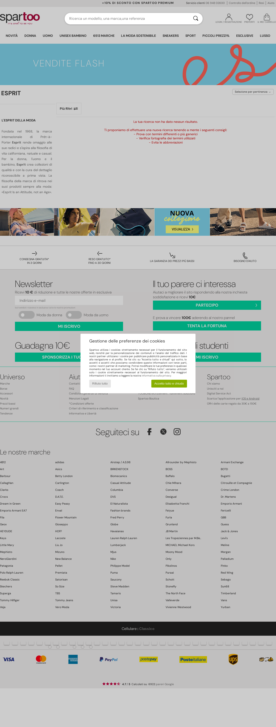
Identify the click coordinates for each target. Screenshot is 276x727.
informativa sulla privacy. (156, 375)
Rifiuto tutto (100, 383)
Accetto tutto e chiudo (169, 383)
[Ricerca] (195, 18)
